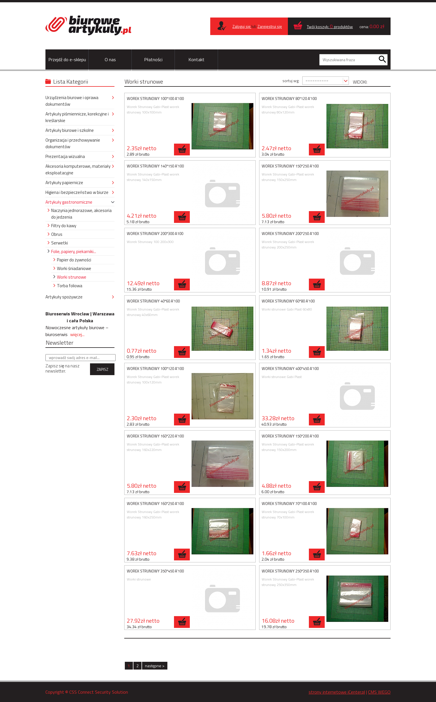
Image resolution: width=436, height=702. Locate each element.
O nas (110, 59)
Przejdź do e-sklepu (67, 59)
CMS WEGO (379, 692)
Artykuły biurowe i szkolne (69, 130)
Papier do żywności (74, 259)
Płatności (153, 59)
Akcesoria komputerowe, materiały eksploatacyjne (77, 169)
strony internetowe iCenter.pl (337, 692)
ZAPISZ (102, 369)
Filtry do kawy (63, 225)
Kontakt (196, 59)
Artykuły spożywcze (64, 297)
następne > (155, 666)
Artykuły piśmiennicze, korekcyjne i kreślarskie (77, 117)
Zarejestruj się (269, 26)
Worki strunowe (71, 277)
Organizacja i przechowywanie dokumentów (72, 143)
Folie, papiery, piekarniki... (73, 251)
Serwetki (59, 243)
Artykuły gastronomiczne (68, 202)
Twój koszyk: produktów (330, 27)
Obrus (56, 234)
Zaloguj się (241, 26)
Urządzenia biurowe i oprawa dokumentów (71, 100)
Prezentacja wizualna (65, 156)
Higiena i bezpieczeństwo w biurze (76, 192)
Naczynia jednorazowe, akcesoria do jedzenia (81, 213)
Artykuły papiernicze (64, 182)
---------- (316, 80)
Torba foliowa (69, 285)
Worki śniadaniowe (74, 268)
